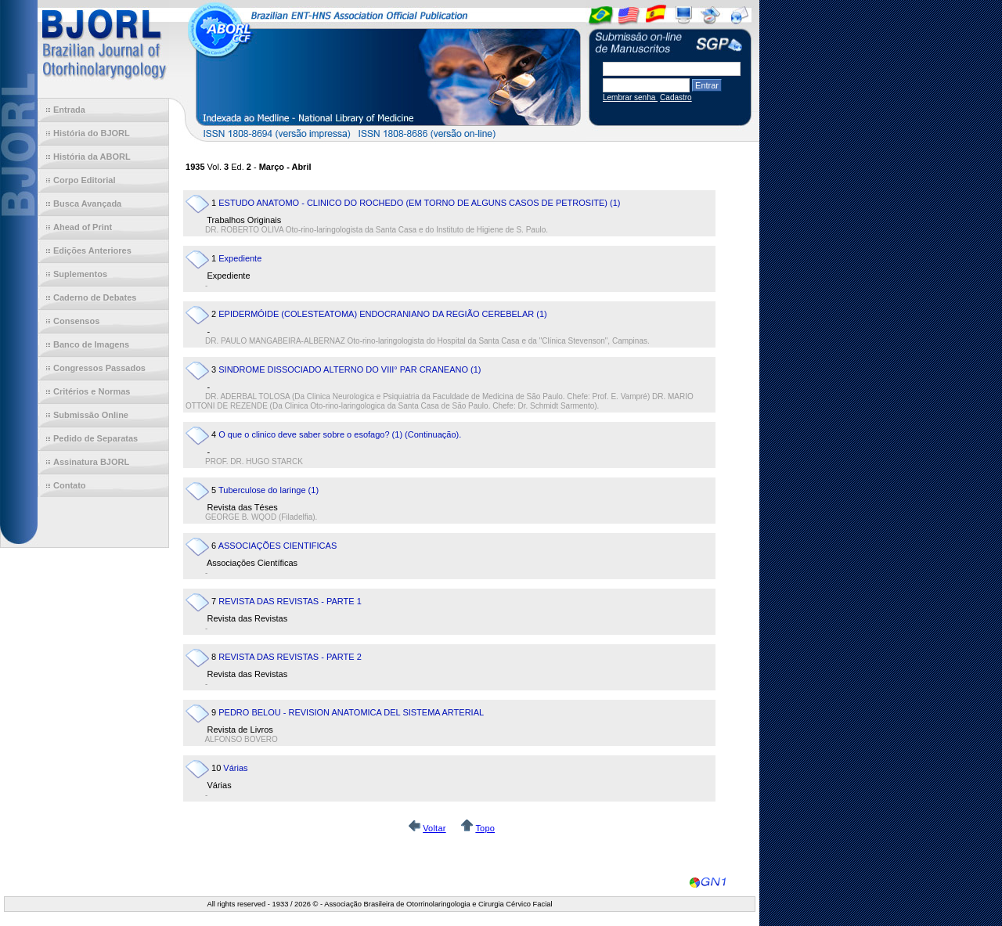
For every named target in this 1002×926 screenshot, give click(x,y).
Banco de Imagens (91, 344)
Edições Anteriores (92, 250)
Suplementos (80, 274)
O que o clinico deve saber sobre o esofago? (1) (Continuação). (339, 434)
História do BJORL (91, 133)
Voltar (434, 828)
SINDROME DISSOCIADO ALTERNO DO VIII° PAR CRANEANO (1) (349, 369)
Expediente (239, 258)
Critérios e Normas (91, 391)
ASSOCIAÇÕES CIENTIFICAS (277, 545)
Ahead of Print (82, 227)
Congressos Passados (99, 368)
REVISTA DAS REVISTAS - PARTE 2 (290, 656)
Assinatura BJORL (91, 462)
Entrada (69, 109)
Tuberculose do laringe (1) (268, 490)
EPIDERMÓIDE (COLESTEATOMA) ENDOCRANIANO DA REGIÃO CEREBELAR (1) (382, 314)
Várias (235, 768)
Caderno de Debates (94, 297)
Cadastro (676, 97)
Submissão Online (90, 415)
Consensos (76, 321)
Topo (485, 828)
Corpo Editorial (84, 180)
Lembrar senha (630, 97)
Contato (69, 485)
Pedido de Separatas (95, 438)
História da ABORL (92, 156)
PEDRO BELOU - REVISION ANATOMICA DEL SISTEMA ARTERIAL (351, 712)
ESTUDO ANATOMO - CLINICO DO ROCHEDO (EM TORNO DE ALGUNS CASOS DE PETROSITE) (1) (419, 202)
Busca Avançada (87, 203)
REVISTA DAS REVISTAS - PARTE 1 (290, 601)
